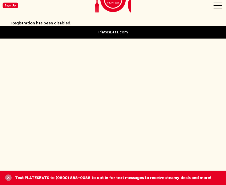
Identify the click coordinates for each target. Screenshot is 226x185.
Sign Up (10, 5)
